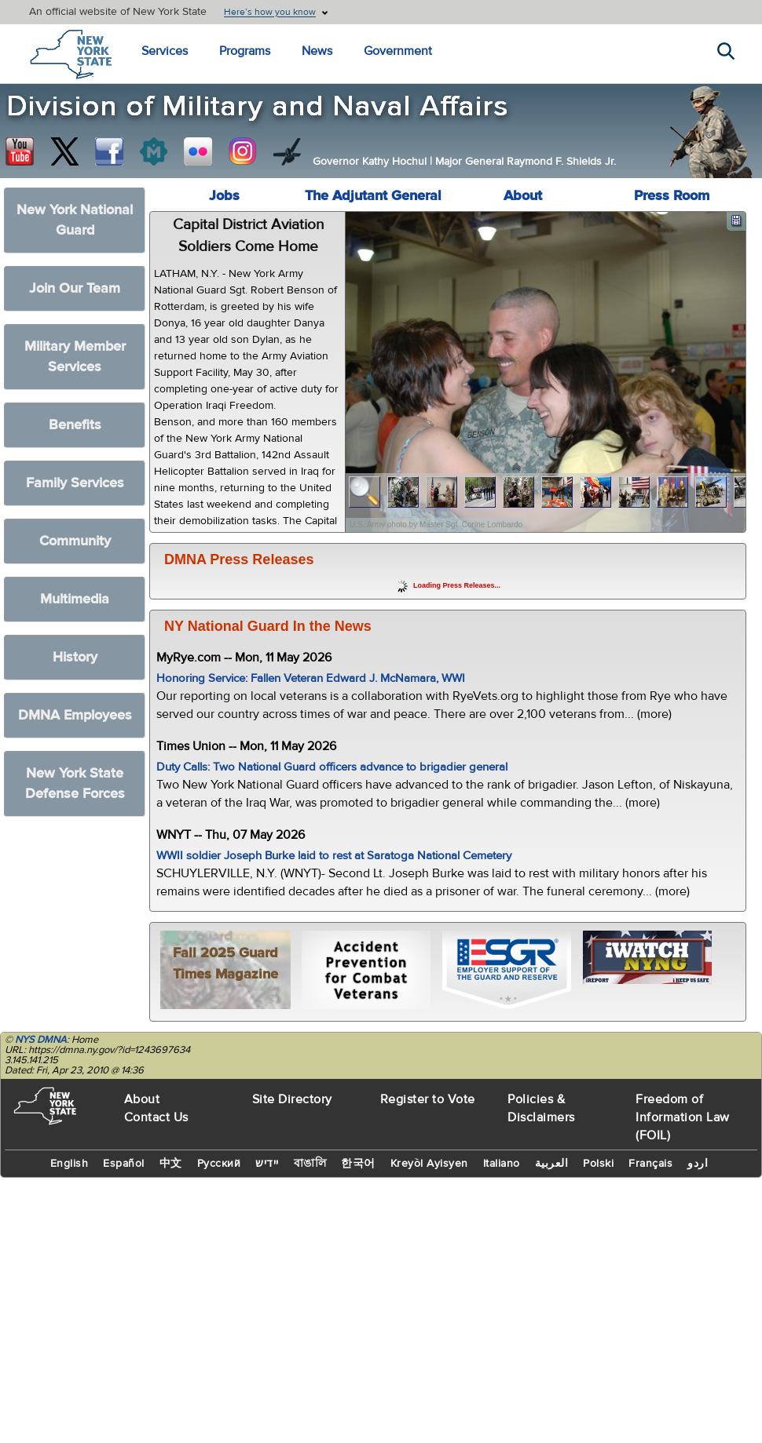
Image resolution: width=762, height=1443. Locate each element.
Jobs (224, 196)
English (69, 1164)
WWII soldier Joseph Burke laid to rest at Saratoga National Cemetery (333, 855)
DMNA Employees (75, 715)
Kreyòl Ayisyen (429, 1164)
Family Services (75, 483)
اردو (697, 1164)
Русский (219, 1164)
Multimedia (74, 599)
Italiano (501, 1164)
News (317, 51)
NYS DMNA (41, 1039)
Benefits (75, 425)
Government (398, 51)
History (75, 657)
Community (75, 541)
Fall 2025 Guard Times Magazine (225, 963)
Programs (244, 51)
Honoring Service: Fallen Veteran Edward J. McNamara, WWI (310, 678)
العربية (552, 1164)
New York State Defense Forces (75, 783)
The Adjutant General (373, 196)
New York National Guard (74, 220)
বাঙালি (310, 1164)
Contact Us (156, 1117)
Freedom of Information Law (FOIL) (683, 1117)
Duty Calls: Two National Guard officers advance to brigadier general (331, 767)
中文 (170, 1164)
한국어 (358, 1164)
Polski (598, 1164)
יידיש (267, 1164)
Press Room (671, 196)
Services (164, 51)
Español (124, 1164)
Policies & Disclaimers (541, 1108)
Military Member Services (75, 356)
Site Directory (292, 1099)
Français (650, 1164)
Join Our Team (74, 288)
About (523, 196)
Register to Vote (427, 1099)
